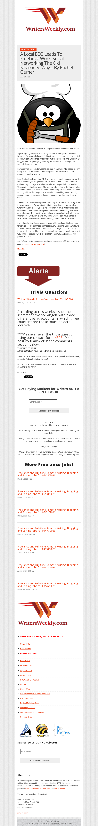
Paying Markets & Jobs (29, 703)
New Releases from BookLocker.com (35, 694)
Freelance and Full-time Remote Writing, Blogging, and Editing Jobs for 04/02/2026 (48, 566)
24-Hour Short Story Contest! (32, 712)
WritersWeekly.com (52, 821)
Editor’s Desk (25, 675)
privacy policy (22, 813)
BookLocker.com (32, 788)
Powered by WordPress (40, 824)
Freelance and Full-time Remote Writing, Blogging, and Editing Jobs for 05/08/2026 (48, 493)
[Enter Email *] (43, 401)
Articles (23, 684)
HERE (58, 337)
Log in (27, 824)
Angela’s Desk (26, 671)
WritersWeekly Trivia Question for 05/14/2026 (45, 299)
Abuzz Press (45, 788)
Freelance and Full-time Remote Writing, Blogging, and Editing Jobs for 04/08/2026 (48, 548)
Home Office (25, 689)
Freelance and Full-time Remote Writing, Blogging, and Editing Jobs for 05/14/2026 (48, 474)
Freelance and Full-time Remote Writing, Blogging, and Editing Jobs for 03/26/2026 (48, 585)
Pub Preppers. (60, 788)
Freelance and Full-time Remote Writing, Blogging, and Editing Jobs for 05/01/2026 (48, 511)
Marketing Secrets (27, 708)
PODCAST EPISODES (29, 680)
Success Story (28, 49)
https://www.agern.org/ (34, 244)
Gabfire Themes (67, 824)
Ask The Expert (26, 698)
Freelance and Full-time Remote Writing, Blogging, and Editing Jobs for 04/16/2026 (48, 529)
